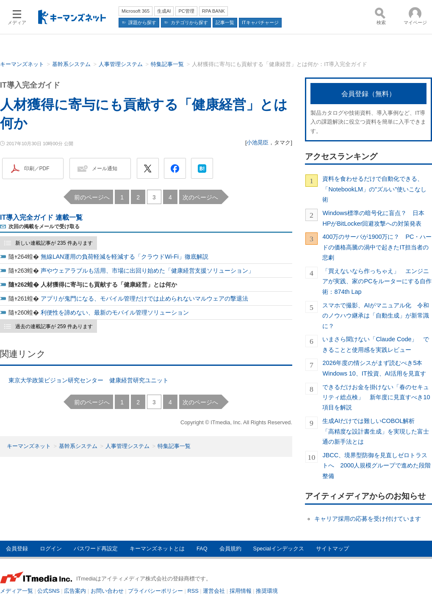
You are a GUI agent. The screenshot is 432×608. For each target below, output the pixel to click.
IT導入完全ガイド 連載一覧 (41, 217)
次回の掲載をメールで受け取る (44, 226)
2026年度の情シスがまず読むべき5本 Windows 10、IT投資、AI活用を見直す (375, 367)
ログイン (51, 548)
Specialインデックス (278, 548)
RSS (193, 591)
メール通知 (104, 168)
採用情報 (241, 591)
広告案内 (75, 591)
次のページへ (200, 197)
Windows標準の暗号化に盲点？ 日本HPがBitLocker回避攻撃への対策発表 (373, 218)
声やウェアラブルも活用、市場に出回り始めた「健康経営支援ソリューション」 (147, 270)
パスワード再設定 (96, 548)
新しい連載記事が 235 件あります (54, 243)
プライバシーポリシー (155, 591)
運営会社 (214, 591)
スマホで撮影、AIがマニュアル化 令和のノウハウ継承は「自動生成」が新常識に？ (375, 315)
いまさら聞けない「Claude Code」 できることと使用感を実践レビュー (375, 344)
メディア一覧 (16, 591)
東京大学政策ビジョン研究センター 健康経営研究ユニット (88, 380)
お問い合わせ (107, 591)
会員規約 (230, 548)
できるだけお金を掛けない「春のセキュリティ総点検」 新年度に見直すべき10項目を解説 (376, 397)
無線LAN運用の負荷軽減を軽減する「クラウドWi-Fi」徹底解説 (124, 256)
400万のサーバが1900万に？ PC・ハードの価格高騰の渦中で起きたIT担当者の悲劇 (377, 247)
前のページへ (92, 197)
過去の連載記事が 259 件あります (54, 326)
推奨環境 (267, 591)
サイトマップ (332, 548)
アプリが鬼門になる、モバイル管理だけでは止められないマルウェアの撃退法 (144, 298)
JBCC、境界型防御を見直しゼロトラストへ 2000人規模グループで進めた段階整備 (376, 465)
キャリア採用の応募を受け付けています (367, 518)
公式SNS (48, 591)
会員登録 (17, 548)
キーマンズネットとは (157, 548)
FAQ (202, 548)
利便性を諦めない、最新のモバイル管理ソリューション (115, 312)
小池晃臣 (257, 142)
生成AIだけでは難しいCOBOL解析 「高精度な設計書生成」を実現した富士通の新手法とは (375, 431)
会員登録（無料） (368, 93)
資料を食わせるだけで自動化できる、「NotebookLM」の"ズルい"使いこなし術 (374, 189)
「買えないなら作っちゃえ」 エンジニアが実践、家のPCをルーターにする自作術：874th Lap (377, 281)
